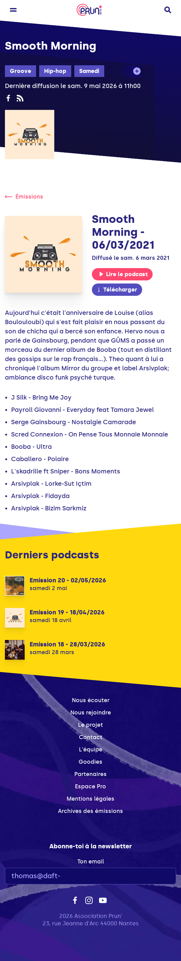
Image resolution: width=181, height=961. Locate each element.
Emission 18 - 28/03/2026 (67, 644)
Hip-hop (55, 71)
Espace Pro (90, 786)
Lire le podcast (123, 274)
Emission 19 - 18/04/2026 (67, 612)
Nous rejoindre (90, 712)
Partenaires (90, 774)
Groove (20, 71)
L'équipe (90, 749)
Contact (90, 737)
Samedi (89, 71)
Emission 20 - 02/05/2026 (68, 580)
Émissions (24, 196)
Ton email (90, 861)
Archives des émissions (90, 811)
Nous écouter (90, 700)
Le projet (90, 725)
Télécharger (117, 289)
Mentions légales (90, 798)
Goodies (90, 761)
